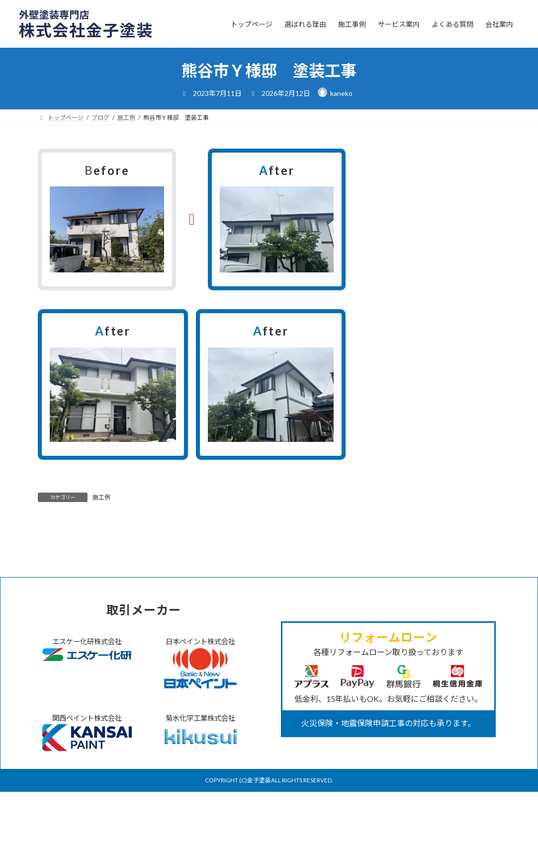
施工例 (101, 497)
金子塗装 (259, 832)
